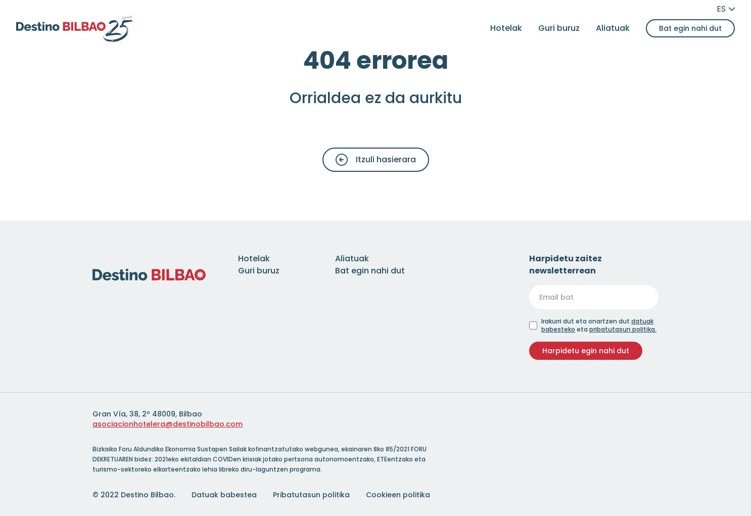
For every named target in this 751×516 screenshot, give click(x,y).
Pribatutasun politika (311, 495)
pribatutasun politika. (622, 329)
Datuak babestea (224, 495)
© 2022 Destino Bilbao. (133, 495)
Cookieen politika (398, 495)
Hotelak (506, 28)
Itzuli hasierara (376, 160)
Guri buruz (559, 28)
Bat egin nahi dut (690, 28)
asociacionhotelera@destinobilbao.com (167, 424)
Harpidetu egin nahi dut (585, 351)
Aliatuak (613, 28)
